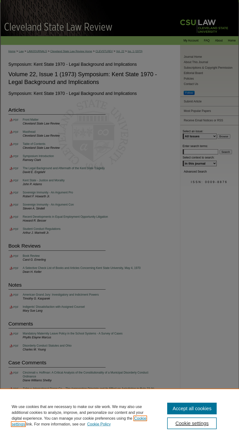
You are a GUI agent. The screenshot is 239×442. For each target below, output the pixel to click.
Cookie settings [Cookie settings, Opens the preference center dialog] (192, 423)
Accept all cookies (192, 408)
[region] (119, 415)
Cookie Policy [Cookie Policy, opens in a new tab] (99, 424)
